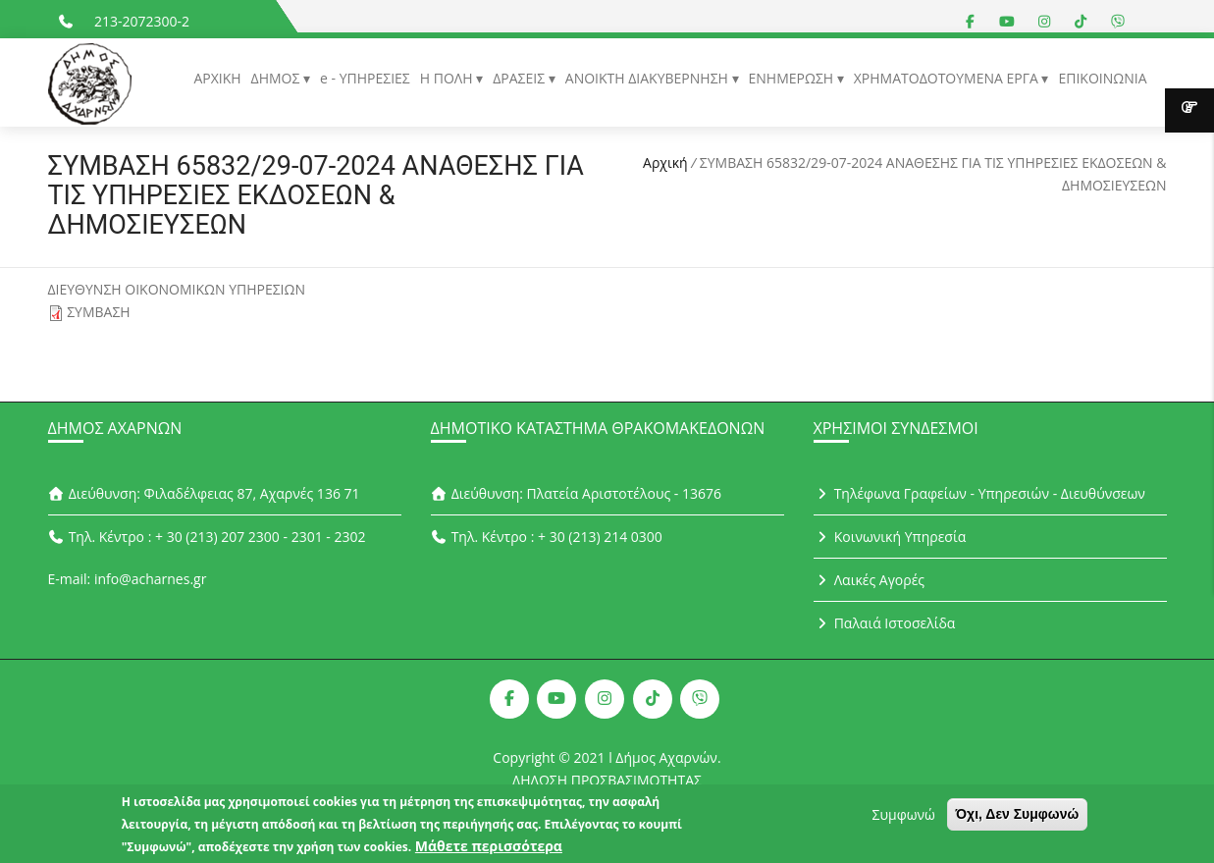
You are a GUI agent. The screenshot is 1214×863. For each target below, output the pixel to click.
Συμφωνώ (903, 817)
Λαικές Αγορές (869, 579)
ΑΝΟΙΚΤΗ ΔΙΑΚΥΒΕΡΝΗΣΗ (648, 78)
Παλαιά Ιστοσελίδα (885, 623)
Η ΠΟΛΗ (448, 78)
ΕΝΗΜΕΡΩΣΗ (793, 78)
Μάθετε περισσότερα (488, 848)
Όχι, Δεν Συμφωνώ (1018, 817)
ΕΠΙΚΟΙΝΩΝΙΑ (1102, 78)
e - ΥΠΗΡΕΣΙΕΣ (365, 78)
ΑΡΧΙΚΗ (216, 78)
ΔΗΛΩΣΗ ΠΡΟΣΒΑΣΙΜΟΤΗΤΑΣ (607, 780)
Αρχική (665, 162)
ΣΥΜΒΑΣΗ (99, 311)
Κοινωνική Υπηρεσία (890, 536)
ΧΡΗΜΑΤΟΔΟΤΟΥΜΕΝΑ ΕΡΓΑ (948, 78)
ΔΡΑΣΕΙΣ (521, 78)
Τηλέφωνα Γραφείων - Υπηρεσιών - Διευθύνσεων (979, 493)
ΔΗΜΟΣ (277, 78)
